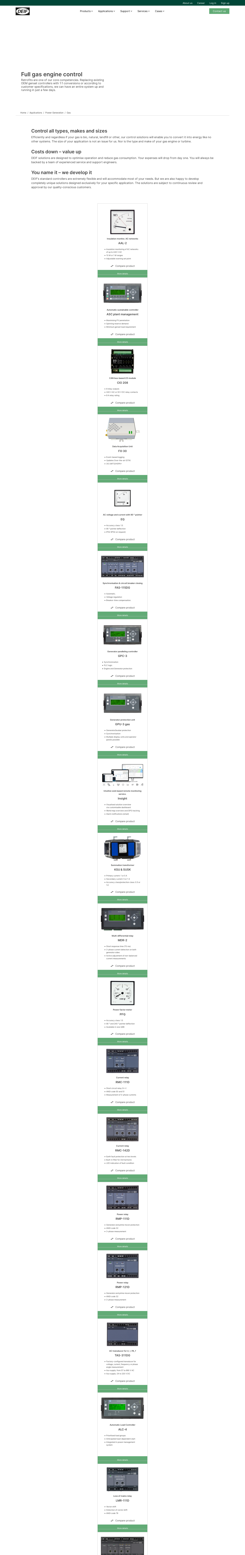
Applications (105, 11)
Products (85, 11)
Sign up (225, 3)
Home (23, 112)
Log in (213, 3)
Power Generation (54, 112)
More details (122, 273)
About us (187, 3)
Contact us (219, 11)
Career (201, 3)
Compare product (122, 266)
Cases (158, 11)
